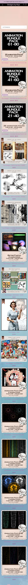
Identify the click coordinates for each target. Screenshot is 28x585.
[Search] (23, 4)
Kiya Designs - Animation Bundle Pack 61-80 (14, 62)
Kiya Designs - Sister (14, 332)
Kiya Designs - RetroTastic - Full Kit (14, 295)
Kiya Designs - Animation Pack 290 (14, 399)
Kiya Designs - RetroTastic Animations (14, 263)
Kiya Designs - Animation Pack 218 (14, 541)
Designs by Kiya (13, 5)
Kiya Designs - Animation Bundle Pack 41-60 (14, 98)
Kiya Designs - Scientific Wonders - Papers (14, 228)
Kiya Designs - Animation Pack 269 (14, 434)
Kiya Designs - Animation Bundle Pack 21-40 (14, 134)
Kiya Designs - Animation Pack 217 (14, 577)
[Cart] (26, 4)
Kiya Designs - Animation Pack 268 (14, 470)
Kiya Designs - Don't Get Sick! (14, 363)
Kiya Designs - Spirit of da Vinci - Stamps (14, 196)
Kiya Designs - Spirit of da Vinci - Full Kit (14, 165)
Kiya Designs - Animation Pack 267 (14, 506)
